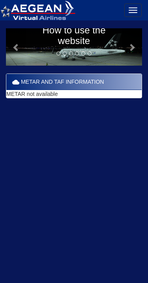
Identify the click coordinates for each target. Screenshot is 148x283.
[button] (16, 47)
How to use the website (73, 35)
